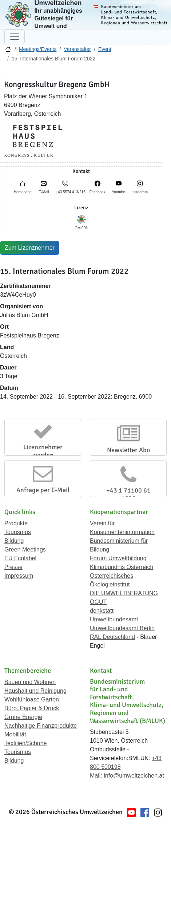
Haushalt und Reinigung (35, 691)
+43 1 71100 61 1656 (128, 494)
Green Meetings (25, 549)
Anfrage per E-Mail (42, 490)
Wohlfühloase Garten (31, 699)
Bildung (14, 541)
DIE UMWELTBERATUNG (124, 593)
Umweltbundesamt (114, 619)
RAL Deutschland (112, 637)
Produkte (16, 523)
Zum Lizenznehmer (30, 248)
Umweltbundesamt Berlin (122, 628)
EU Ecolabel (20, 558)
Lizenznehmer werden (43, 451)
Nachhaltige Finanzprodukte (40, 726)
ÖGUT (98, 602)
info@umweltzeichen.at (134, 775)
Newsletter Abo (128, 450)
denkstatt (102, 611)
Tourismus (17, 532)
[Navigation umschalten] (14, 36)
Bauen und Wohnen (30, 682)
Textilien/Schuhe (25, 743)
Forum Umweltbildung (118, 558)
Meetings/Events (38, 49)
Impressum (18, 576)
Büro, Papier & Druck (31, 708)
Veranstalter (77, 49)
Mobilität (15, 734)
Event (104, 49)
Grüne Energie (23, 717)
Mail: (96, 775)
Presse (13, 567)
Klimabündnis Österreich (121, 567)
